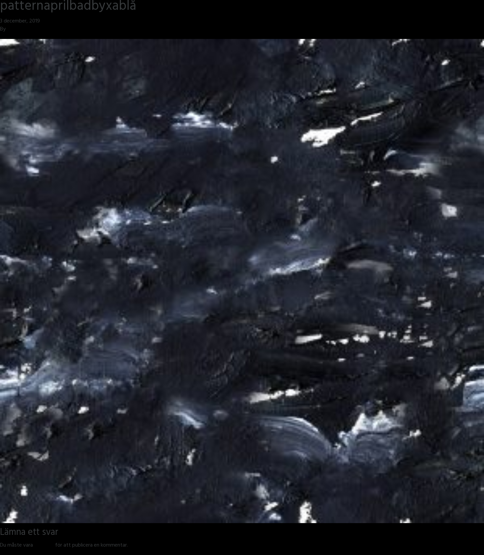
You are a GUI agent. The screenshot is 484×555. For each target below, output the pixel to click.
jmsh (12, 30)
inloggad (44, 546)
